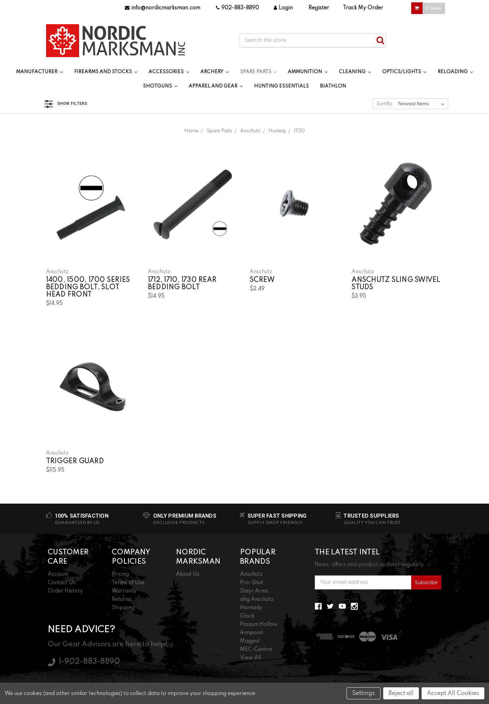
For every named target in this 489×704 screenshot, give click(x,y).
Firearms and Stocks (105, 71)
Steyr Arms (254, 591)
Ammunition (307, 71)
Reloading (455, 71)
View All (250, 658)
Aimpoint (251, 633)
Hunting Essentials (281, 86)
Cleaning (355, 71)
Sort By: (385, 104)
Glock (247, 616)
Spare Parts (258, 71)
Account (58, 574)
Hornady (251, 607)
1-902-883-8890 (89, 661)
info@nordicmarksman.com (162, 8)
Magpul (249, 641)
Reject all (401, 693)
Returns (121, 599)
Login (283, 8)
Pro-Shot (251, 582)
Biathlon (333, 86)
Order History (65, 591)
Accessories (169, 71)
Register (318, 8)
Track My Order (363, 8)
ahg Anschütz (256, 599)
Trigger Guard (75, 461)
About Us (187, 574)
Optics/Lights (404, 71)
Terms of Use (128, 582)
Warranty (124, 591)
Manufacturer (39, 71)
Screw (262, 280)
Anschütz (251, 574)
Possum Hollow (259, 624)
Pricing (120, 574)
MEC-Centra (256, 649)
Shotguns (160, 86)
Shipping (123, 607)
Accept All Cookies (453, 693)
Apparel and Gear (216, 86)
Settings (363, 693)
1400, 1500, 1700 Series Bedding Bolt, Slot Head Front (88, 287)
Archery (214, 71)
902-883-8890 (237, 8)
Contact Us (61, 582)
